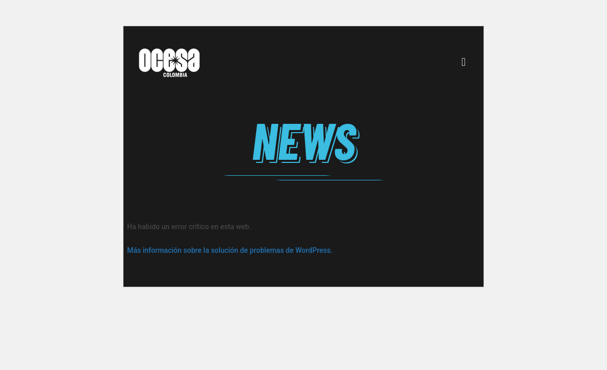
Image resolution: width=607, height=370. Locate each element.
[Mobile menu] (463, 62)
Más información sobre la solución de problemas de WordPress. (230, 250)
